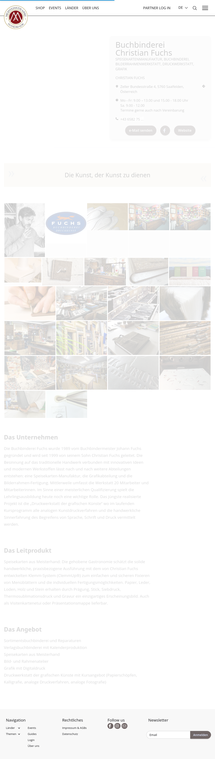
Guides (32, 734)
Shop (40, 7)
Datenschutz (70, 734)
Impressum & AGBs (74, 728)
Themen (11, 734)
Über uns (90, 7)
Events (55, 7)
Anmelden (200, 735)
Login (31, 740)
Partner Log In (156, 7)
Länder (71, 7)
